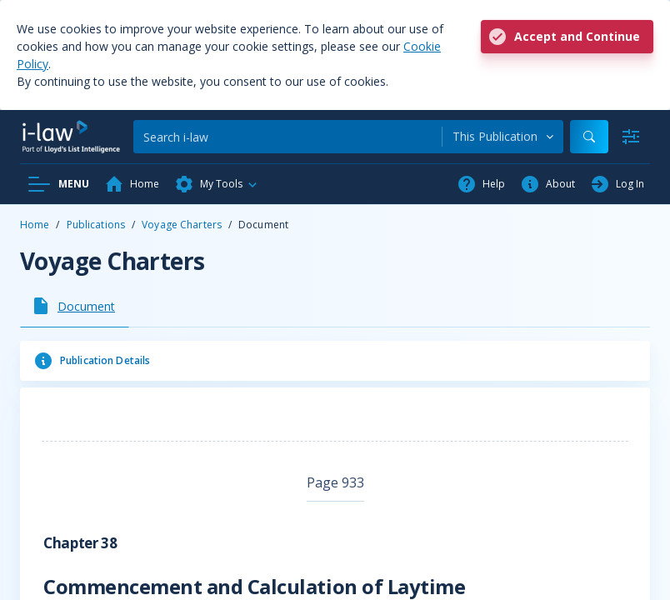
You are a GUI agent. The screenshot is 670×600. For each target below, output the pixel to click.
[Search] (287, 136)
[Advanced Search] (631, 136)
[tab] (74, 306)
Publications (96, 225)
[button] (216, 184)
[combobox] (502, 136)
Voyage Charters (182, 225)
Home (34, 225)
